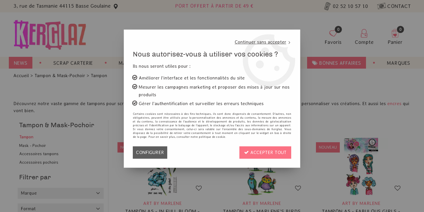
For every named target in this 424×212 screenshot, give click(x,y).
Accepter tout (265, 152)
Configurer (150, 152)
